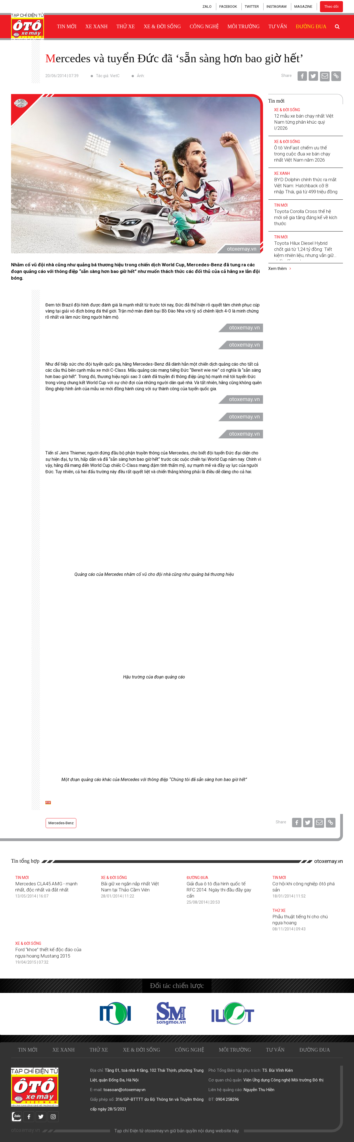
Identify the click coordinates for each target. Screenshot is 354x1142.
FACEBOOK (228, 6)
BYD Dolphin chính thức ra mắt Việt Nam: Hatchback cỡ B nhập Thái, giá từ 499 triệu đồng (305, 185)
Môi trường (244, 26)
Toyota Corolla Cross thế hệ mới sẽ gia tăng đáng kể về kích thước (305, 217)
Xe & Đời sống (162, 26)
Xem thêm (279, 268)
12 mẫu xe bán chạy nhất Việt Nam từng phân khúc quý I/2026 (304, 122)
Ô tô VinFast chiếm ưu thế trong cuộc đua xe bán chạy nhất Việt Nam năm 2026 (302, 154)
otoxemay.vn (328, 861)
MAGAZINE (303, 6)
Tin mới (67, 26)
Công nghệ (204, 26)
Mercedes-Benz (61, 823)
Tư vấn (278, 26)
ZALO (207, 6)
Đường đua (311, 26)
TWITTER (252, 6)
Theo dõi (331, 6)
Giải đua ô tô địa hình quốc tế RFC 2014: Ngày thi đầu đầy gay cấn (219, 890)
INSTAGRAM (277, 6)
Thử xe (125, 26)
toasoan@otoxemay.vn (124, 1089)
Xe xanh (96, 26)
